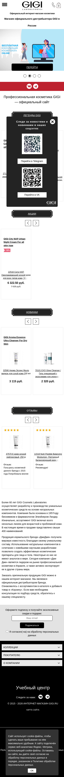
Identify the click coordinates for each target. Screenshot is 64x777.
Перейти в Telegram (32, 161)
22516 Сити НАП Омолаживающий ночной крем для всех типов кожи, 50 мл (16, 275)
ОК (31, 770)
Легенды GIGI (32, 115)
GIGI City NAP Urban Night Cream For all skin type (14, 242)
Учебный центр (33, 687)
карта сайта (32, 710)
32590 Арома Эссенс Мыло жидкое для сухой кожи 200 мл (16, 372)
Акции (32, 213)
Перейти (32, 67)
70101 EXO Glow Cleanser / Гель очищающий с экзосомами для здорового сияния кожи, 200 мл (48, 374)
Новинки (32, 312)
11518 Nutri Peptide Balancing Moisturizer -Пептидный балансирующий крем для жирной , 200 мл (48, 457)
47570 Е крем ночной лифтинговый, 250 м (16, 455)
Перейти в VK (32, 194)
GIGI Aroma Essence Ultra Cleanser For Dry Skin (15, 340)
